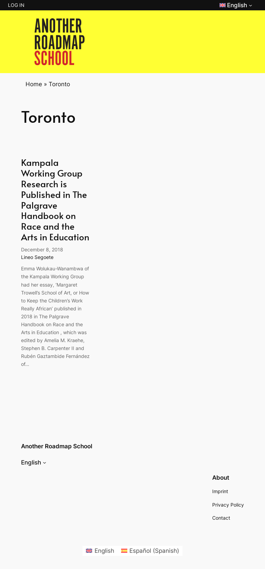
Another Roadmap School (56, 446)
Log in (16, 5)
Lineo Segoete (37, 257)
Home (34, 84)
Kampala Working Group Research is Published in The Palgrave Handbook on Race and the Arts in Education (55, 199)
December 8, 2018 (42, 249)
